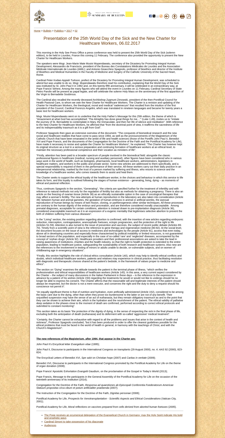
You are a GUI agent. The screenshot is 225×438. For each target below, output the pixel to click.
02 (76, 30)
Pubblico (59, 30)
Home (37, 30)
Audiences (50, 425)
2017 (69, 30)
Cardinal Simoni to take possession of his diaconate (73, 421)
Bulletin (47, 30)
